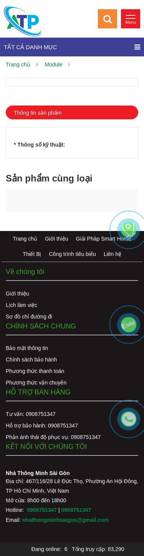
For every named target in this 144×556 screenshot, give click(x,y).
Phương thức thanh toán (35, 371)
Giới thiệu (56, 239)
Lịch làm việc (21, 305)
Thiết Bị (32, 254)
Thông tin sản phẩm (37, 113)
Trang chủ (18, 64)
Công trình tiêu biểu (72, 254)
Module (54, 64)
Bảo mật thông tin (27, 348)
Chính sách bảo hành (31, 359)
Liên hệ (112, 254)
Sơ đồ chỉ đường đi (29, 316)
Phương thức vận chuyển (36, 382)
